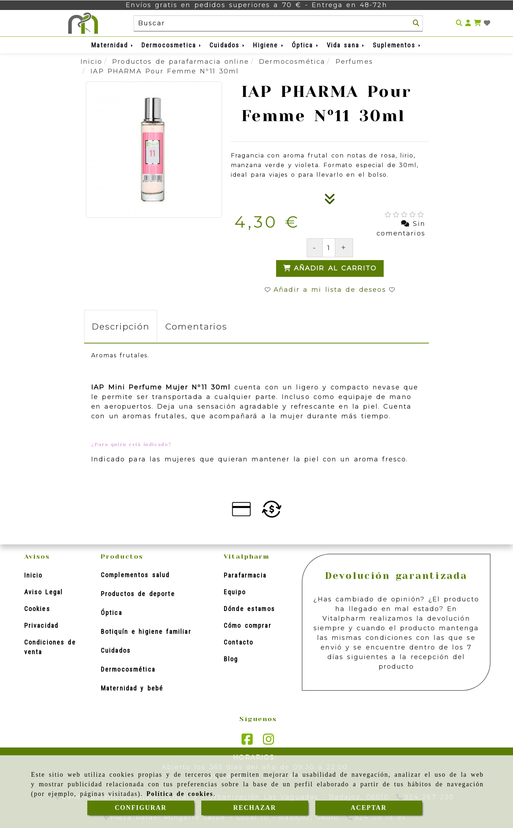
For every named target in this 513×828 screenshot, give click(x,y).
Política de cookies (179, 793)
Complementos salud (135, 575)
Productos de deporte (138, 593)
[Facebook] (247, 742)
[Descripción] (330, 201)
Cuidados (227, 45)
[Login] (487, 23)
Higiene (268, 45)
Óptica (305, 45)
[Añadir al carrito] (330, 268)
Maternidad (112, 45)
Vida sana (346, 45)
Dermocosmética (128, 669)
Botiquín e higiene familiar (146, 631)
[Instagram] (268, 742)
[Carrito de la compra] (477, 23)
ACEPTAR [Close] (369, 807)
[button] (468, 23)
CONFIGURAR (141, 807)
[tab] (120, 326)
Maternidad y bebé (132, 688)
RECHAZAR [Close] (254, 807)
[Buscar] (416, 23)
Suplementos (397, 45)
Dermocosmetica (171, 45)
